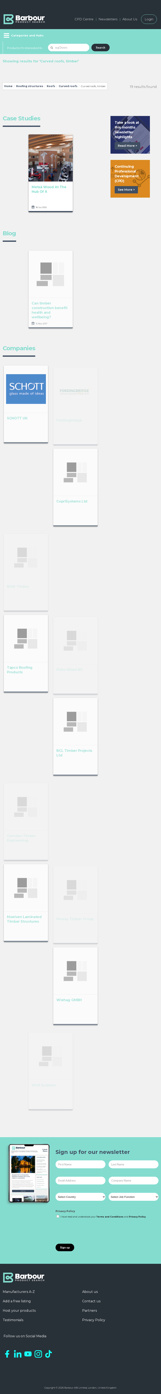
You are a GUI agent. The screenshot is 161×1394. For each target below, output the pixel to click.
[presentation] (87, 1231)
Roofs (51, 86)
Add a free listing (17, 1301)
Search (100, 47)
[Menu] (23, 35)
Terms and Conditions (109, 1216)
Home (8, 86)
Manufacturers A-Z (19, 1292)
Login (149, 19)
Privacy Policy (65, 1211)
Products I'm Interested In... (25, 48)
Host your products (19, 1311)
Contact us (91, 1301)
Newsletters (108, 19)
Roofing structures (29, 86)
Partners (89, 1311)
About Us (129, 19)
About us (90, 1292)
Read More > (127, 146)
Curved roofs (68, 86)
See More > (126, 190)
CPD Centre (84, 19)
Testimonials (13, 1320)
